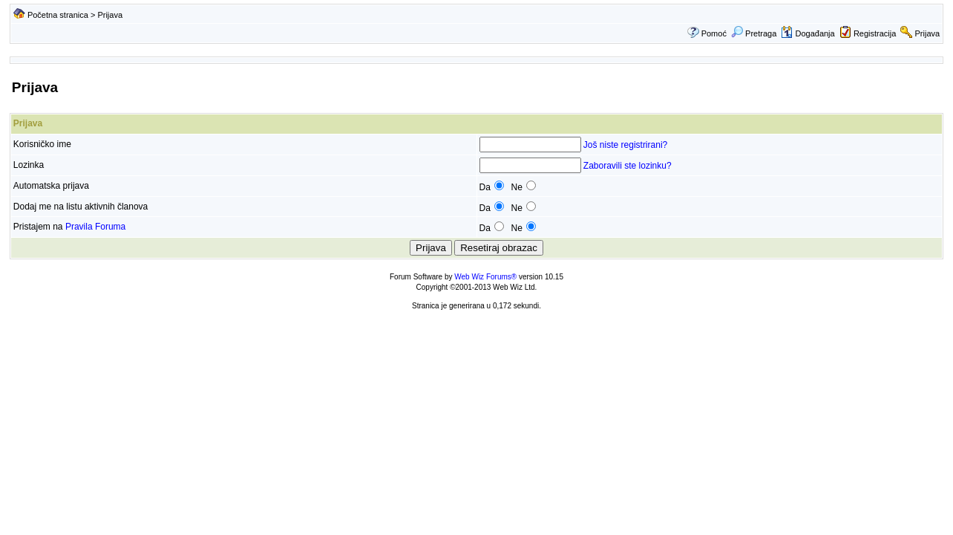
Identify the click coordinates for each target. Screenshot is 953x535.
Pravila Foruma (95, 226)
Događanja (807, 33)
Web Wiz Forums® (485, 277)
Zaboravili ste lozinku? (627, 165)
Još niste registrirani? (625, 145)
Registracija (875, 33)
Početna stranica (57, 14)
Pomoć (714, 33)
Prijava (927, 33)
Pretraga (753, 33)
